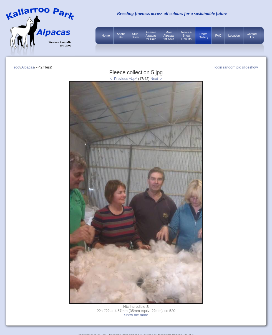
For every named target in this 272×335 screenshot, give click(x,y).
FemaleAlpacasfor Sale (150, 35)
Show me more (136, 315)
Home (106, 35)
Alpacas (27, 67)
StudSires (135, 35)
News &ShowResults (186, 35)
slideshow (250, 67)
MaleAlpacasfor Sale (168, 35)
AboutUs (121, 35)
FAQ (218, 35)
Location (234, 35)
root (17, 67)
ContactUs (252, 35)
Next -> (156, 79)
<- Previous (119, 79)
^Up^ (133, 79)
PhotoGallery (203, 35)
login (218, 67)
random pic (232, 67)
